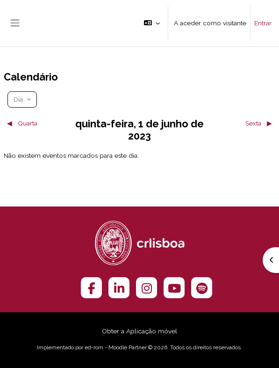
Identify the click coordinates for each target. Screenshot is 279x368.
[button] (152, 23)
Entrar (263, 23)
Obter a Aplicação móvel (139, 331)
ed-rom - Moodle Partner (116, 347)
